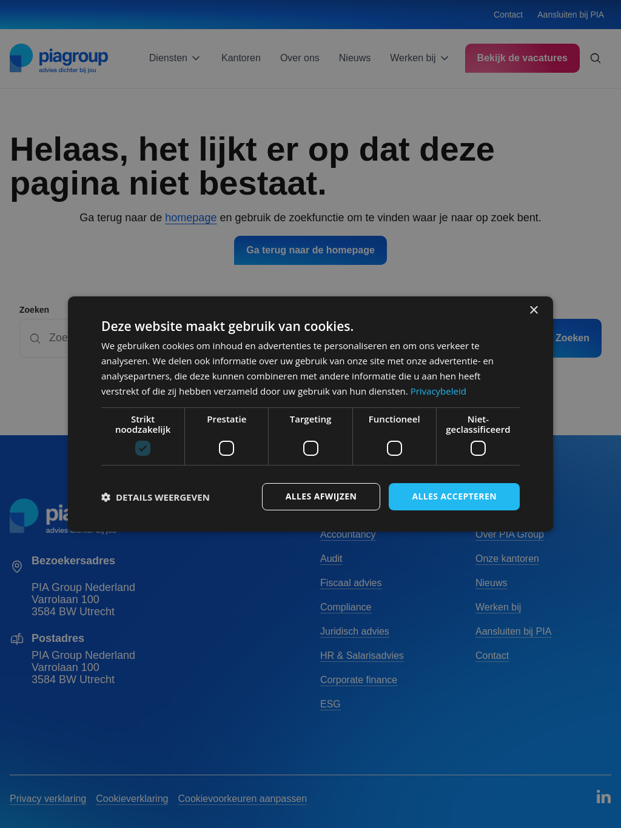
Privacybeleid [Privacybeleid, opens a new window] (438, 391)
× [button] (533, 310)
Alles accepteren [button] (454, 496)
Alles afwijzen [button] (321, 496)
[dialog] (310, 414)
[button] (155, 497)
